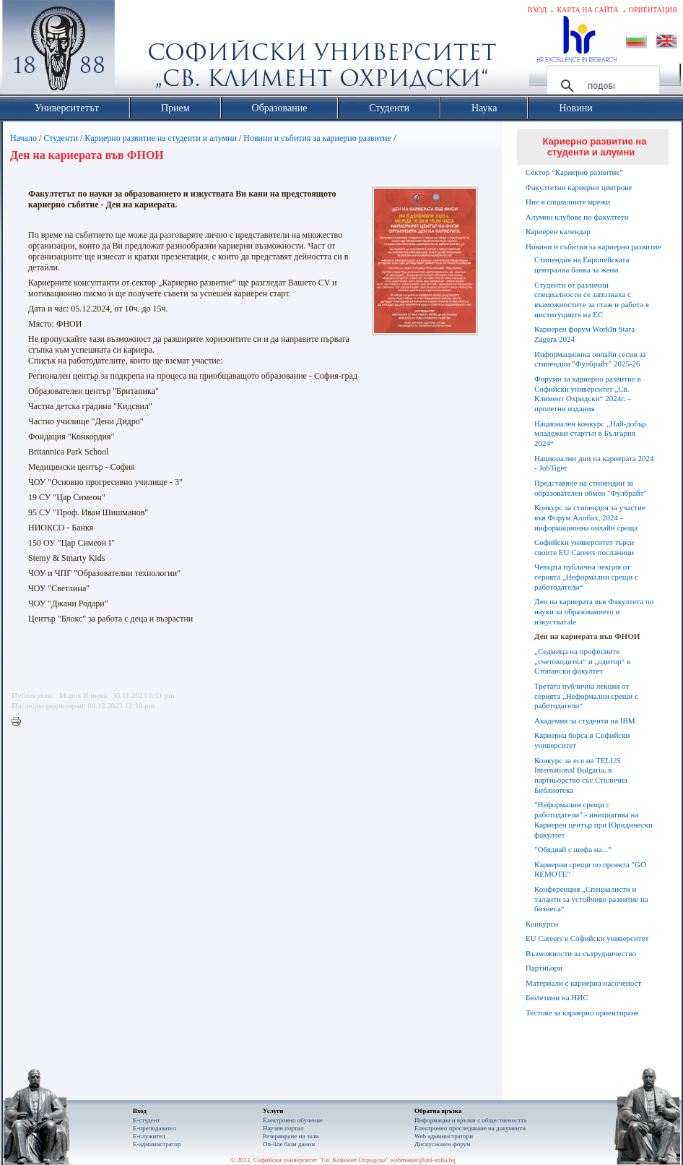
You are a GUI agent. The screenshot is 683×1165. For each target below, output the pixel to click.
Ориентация (653, 10)
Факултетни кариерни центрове (579, 187)
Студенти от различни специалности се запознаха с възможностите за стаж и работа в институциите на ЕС (591, 299)
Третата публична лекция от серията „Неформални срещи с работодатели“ (586, 696)
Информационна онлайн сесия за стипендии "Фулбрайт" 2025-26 (590, 359)
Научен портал (283, 1128)
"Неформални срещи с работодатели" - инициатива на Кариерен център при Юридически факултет (593, 819)
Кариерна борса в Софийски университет (582, 740)
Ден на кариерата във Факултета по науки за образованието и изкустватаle (593, 611)
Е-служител (149, 1136)
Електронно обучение (293, 1120)
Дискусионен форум (442, 1144)
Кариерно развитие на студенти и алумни (160, 138)
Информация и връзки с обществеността (470, 1120)
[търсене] (601, 86)
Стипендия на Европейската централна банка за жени (581, 264)
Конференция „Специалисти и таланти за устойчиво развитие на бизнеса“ (591, 899)
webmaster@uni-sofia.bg (423, 1160)
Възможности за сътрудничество (581, 953)
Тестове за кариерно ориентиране (582, 1012)
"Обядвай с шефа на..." (572, 849)
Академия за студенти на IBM (584, 720)
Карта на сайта (587, 10)
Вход (537, 10)
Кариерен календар (558, 231)
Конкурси (542, 923)
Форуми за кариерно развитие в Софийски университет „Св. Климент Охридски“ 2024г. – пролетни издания (587, 393)
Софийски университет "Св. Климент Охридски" (140, 50)
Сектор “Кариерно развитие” (574, 172)
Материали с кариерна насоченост (583, 983)
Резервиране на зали (291, 1136)
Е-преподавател (154, 1128)
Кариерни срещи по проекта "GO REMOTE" (590, 869)
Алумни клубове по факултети (577, 216)
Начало (23, 138)
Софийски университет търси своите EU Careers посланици (584, 547)
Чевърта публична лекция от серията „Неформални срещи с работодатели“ (586, 576)
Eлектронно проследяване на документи (470, 1128)
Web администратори (443, 1136)
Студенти (60, 138)
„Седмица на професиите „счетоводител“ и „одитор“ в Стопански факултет (582, 661)
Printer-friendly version (19, 721)
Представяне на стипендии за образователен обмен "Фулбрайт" (590, 487)
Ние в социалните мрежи (568, 201)
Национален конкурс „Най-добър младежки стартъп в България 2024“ (590, 433)
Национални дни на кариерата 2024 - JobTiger (594, 463)
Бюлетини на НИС (557, 997)
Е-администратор (156, 1144)
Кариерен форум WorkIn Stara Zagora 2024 (584, 333)
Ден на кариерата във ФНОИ (587, 636)
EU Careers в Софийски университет (587, 938)
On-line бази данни (289, 1144)
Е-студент (146, 1120)
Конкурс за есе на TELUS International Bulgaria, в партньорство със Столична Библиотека (580, 775)
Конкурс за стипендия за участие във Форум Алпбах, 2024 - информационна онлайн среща (589, 517)
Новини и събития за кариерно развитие (317, 138)
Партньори (544, 967)
